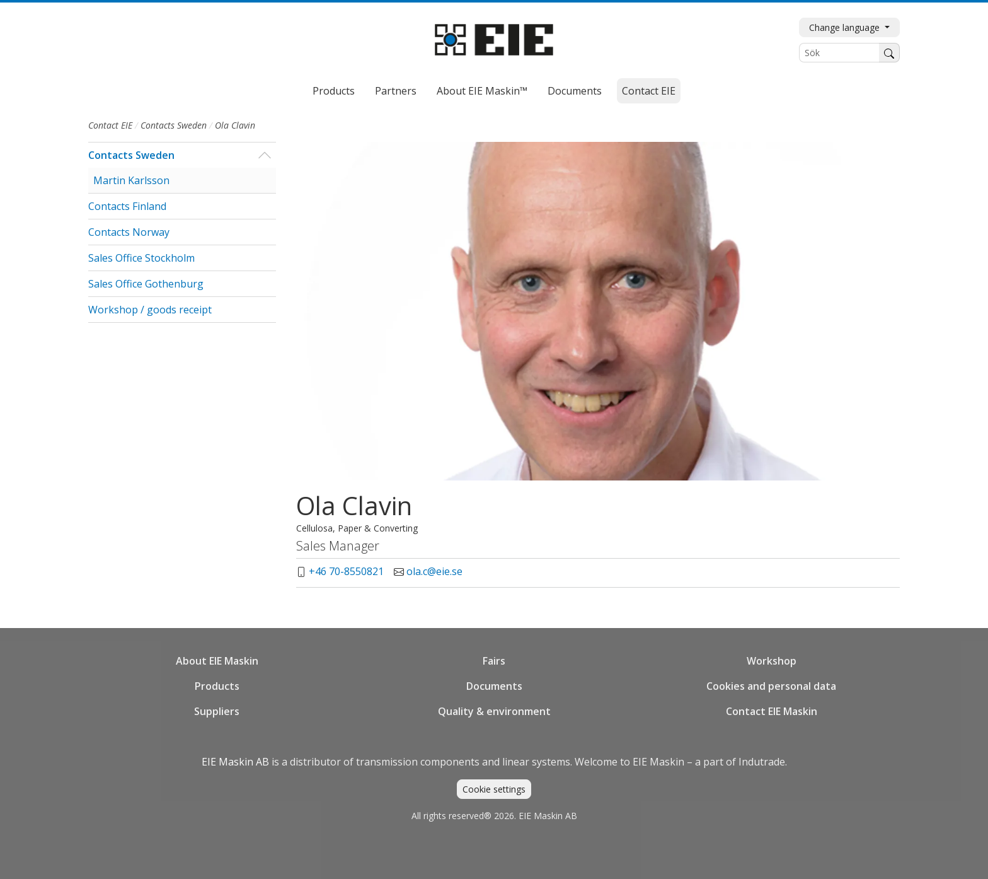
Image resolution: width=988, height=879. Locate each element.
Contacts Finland (127, 206)
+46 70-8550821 (346, 571)
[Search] (889, 52)
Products (334, 91)
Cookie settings (494, 789)
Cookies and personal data (771, 686)
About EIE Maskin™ (482, 91)
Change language (845, 27)
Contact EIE (648, 91)
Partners (395, 91)
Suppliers (216, 711)
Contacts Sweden (174, 125)
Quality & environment (494, 711)
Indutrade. (762, 762)
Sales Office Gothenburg (146, 284)
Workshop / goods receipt (150, 310)
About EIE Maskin (217, 661)
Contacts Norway (128, 232)
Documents (575, 91)
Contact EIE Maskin (771, 711)
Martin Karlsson (131, 180)
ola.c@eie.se (434, 571)
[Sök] (839, 52)
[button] (264, 155)
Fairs (494, 661)
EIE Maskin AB (235, 762)
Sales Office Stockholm (141, 258)
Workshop (771, 661)
